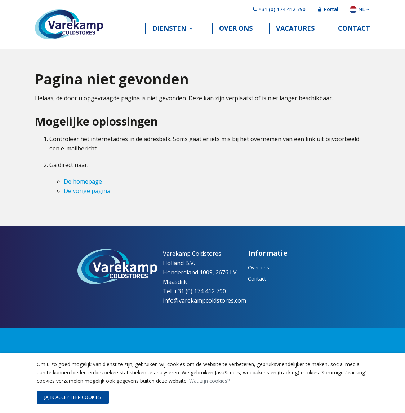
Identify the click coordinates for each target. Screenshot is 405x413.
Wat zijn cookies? (209, 380)
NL (360, 9)
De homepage (83, 188)
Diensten (169, 33)
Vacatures (295, 33)
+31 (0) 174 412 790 (279, 9)
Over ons (236, 33)
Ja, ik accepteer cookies (72, 397)
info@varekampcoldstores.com (204, 307)
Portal (327, 9)
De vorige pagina (87, 198)
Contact (354, 33)
